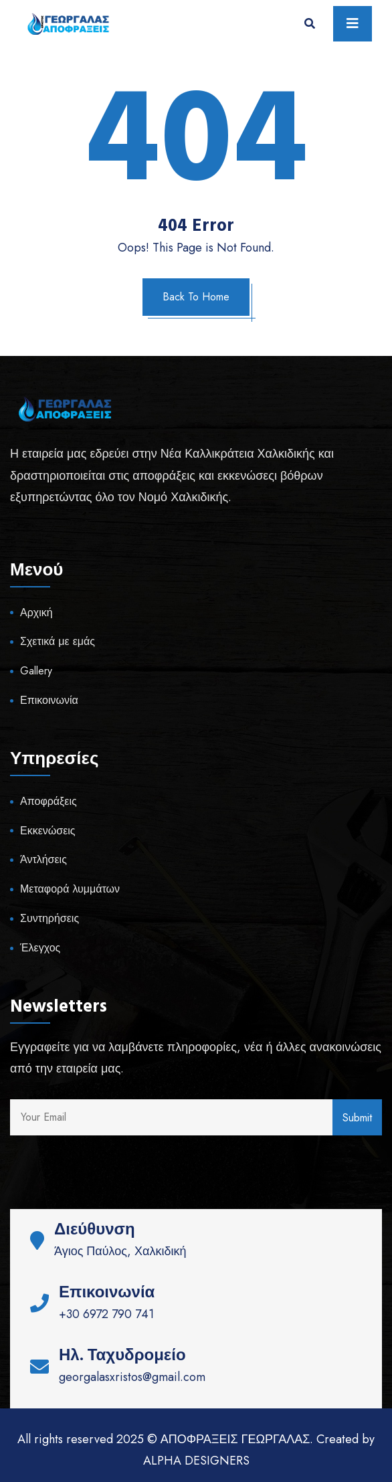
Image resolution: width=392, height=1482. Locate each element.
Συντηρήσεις (49, 918)
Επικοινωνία (49, 700)
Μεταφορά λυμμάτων (70, 889)
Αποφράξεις (48, 801)
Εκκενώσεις (48, 830)
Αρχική (36, 612)
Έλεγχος (40, 947)
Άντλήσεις (43, 859)
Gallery (36, 670)
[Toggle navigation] (352, 23)
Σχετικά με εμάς (57, 641)
